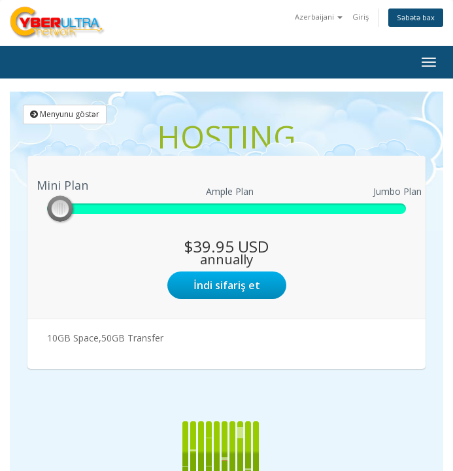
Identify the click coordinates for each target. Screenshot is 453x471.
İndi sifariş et (226, 285)
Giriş (360, 17)
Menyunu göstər (64, 114)
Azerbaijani (319, 17)
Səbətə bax (416, 17)
